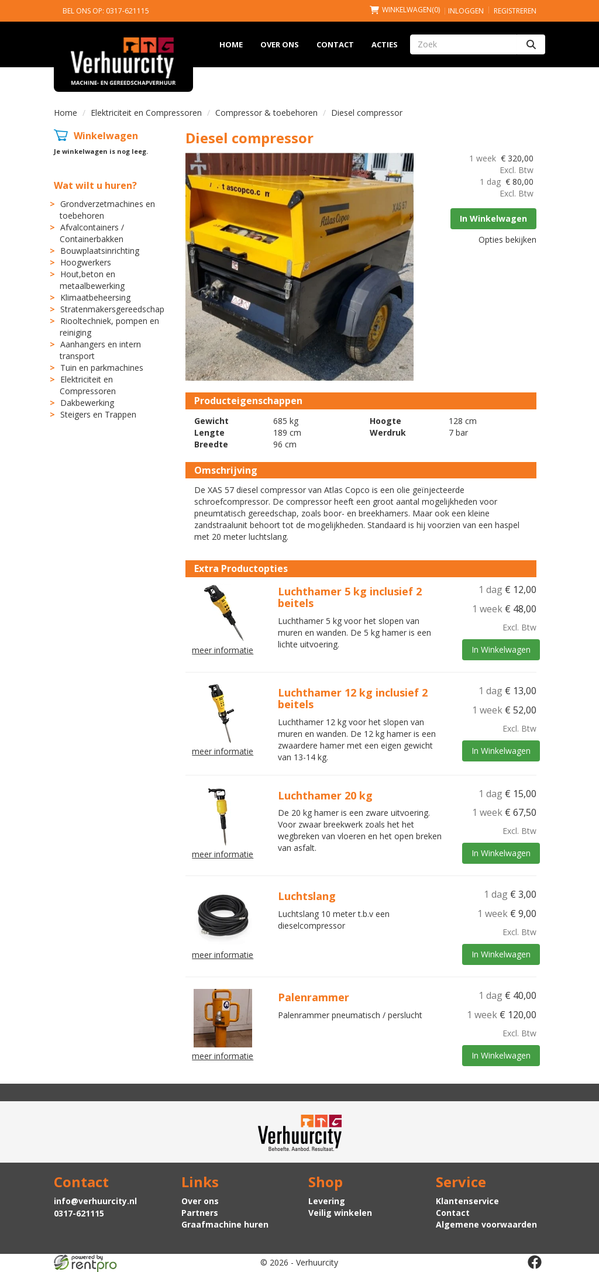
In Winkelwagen (493, 218)
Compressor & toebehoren (266, 112)
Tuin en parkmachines (101, 367)
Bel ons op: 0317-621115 (106, 11)
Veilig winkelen (340, 1212)
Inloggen (466, 11)
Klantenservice (467, 1200)
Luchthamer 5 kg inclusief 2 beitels (350, 597)
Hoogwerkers (85, 262)
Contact (335, 44)
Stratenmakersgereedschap (112, 309)
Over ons (279, 44)
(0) (405, 10)
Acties (384, 44)
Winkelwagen (106, 135)
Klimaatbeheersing (95, 297)
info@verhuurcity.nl (95, 1200)
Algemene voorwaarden (486, 1224)
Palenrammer (313, 997)
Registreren (515, 11)
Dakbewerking (87, 402)
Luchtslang (307, 896)
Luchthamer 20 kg (325, 795)
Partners (199, 1212)
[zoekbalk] (463, 44)
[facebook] (534, 1262)
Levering (326, 1200)
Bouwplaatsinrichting (99, 250)
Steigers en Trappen (98, 414)
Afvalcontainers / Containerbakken (92, 233)
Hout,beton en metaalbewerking (92, 279)
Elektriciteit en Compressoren (146, 112)
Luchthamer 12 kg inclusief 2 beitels (353, 698)
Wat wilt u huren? (95, 185)
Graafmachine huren (224, 1224)
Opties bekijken (507, 239)
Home (231, 44)
